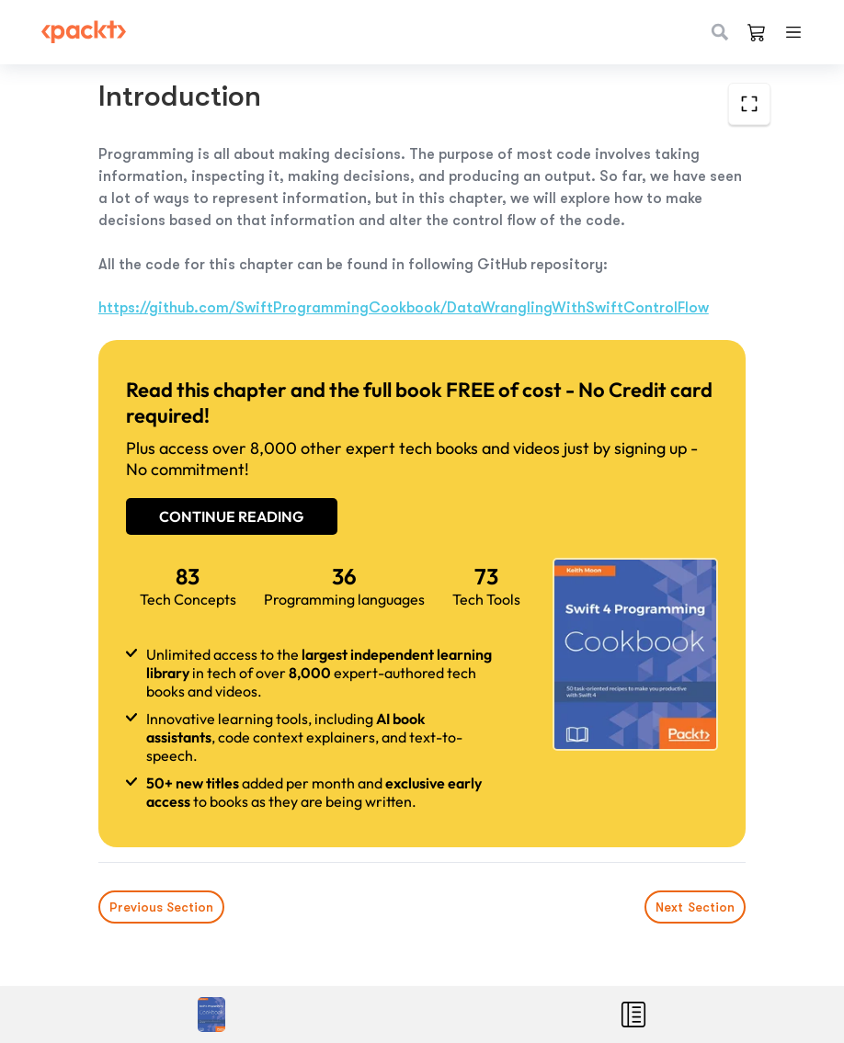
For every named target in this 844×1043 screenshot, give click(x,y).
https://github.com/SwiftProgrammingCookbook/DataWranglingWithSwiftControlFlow (403, 308)
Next (695, 907)
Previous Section (161, 907)
